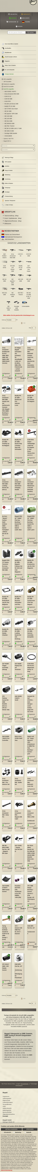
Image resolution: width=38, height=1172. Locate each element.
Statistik (28, 1132)
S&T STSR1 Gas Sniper (11, 108)
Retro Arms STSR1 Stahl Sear (18, 738)
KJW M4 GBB (8, 99)
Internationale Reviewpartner (13, 237)
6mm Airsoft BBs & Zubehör (10, 44)
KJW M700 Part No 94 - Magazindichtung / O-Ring (30, 667)
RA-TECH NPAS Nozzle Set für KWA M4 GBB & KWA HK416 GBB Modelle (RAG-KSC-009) (31, 853)
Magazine (6, 61)
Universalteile (25, 306)
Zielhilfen (5, 166)
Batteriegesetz (7, 1110)
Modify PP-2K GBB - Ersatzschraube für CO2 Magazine (31, 564)
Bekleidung (6, 175)
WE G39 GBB (8, 116)
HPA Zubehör (6, 162)
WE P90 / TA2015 (9, 126)
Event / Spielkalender (12, 218)
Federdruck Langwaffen (9, 84)
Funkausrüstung (7, 196)
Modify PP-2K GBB (20, 267)
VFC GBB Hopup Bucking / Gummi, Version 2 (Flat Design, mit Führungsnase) (31, 893)
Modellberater (6, 52)
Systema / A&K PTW (8, 138)
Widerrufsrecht (7, 1108)
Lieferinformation (8, 1102)
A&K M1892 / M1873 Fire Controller (5, 738)
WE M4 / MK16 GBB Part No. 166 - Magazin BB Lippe (5, 849)
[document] (19, 1147)
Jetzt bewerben (9, 239)
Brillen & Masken (7, 183)
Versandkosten (24, 1083)
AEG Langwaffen (8, 79)
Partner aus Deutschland (12, 234)
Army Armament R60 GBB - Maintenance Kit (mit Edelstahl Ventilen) (30, 485)
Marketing (18, 1132)
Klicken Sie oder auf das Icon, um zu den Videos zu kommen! (18, 1057)
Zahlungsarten (7, 1098)
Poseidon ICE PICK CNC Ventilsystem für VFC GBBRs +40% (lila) (18, 891)
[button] (26, 22)
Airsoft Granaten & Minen (9, 57)
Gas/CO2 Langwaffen (9, 89)
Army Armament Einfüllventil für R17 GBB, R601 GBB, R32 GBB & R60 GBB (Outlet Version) (5, 355)
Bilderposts (7, 223)
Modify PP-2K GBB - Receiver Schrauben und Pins (18, 600)
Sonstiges (6, 192)
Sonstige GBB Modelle (16, 308)
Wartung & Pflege (7, 157)
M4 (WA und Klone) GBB (11, 103)
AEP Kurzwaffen (7, 81)
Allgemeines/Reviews (12, 221)
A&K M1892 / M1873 (4, 255)
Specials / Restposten (8, 200)
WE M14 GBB (8, 121)
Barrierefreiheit (7, 1112)
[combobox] (16, 32)
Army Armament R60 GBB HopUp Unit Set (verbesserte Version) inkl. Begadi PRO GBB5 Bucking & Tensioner (6, 405)
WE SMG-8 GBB (8, 308)
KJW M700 (7, 101)
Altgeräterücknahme (9, 1114)
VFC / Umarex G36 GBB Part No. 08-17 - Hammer (18, 929)
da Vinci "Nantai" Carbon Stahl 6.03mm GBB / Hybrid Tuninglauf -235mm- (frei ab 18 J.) (5, 526)
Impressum (6, 1096)
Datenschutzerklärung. (6, 1170)
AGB (4, 1106)
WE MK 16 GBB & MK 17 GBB (12, 128)
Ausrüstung (6, 179)
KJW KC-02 (7, 96)
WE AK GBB (7, 111)
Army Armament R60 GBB (13, 255)
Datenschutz (6, 1100)
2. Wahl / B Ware (7, 205)
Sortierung (4, 319)
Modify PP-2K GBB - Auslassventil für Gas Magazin (31, 600)
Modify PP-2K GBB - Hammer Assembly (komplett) (30, 633)
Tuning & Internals (8, 74)
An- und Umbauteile (8, 70)
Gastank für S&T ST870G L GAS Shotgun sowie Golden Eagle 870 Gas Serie (30, 704)
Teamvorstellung (11, 215)
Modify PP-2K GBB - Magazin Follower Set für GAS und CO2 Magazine (18, 566)
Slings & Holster (7, 170)
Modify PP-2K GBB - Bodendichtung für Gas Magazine (5, 600)
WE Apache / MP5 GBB (11, 113)
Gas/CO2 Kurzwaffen (9, 86)
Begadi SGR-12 (7, 141)
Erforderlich (7, 1132)
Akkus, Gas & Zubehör (9, 65)
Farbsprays (6, 188)
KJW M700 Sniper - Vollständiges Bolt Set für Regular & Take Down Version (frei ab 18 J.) (31, 447)
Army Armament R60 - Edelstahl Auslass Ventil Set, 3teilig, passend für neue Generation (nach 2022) (30, 357)
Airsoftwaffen (6, 48)
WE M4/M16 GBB (12, 294)
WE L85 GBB (8, 118)
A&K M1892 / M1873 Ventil (18, 698)
